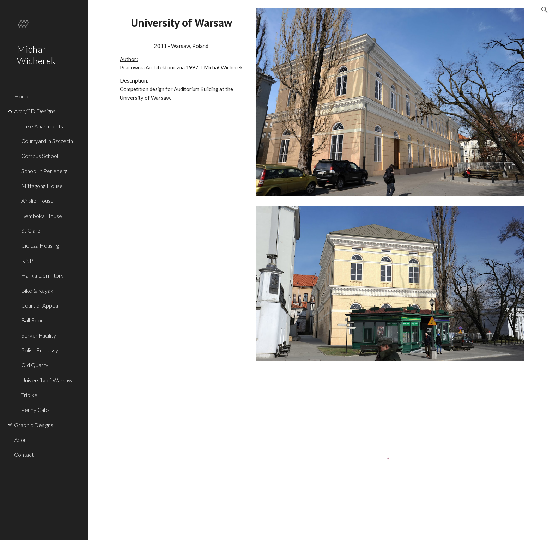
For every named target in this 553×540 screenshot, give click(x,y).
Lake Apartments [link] (42, 126)
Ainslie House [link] (37, 200)
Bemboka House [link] (41, 215)
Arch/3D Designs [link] (34, 111)
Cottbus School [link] (39, 155)
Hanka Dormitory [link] (42, 275)
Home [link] (22, 96)
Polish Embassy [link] (39, 350)
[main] (181, 22)
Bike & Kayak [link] (37, 290)
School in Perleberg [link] (44, 171)
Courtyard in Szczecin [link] (47, 141)
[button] (544, 9)
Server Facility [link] (38, 335)
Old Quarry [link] (34, 365)
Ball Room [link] (33, 320)
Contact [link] (24, 454)
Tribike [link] (29, 395)
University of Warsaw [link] (46, 380)
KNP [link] (27, 260)
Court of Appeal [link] (40, 305)
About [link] (21, 439)
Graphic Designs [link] (33, 424)
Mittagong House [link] (42, 185)
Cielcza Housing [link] (40, 245)
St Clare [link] (31, 230)
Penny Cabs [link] (35, 409)
